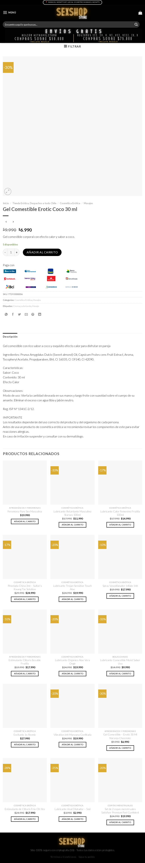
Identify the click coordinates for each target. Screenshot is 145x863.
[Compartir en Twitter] (19, 314)
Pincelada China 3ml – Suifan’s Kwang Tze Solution (25, 587)
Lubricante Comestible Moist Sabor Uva (120, 661)
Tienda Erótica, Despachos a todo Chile (34, 203)
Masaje (35, 306)
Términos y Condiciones (63, 856)
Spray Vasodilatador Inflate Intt (120, 585)
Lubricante (26, 306)
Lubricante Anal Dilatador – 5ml (72, 809)
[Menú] (9, 12)
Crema (16, 306)
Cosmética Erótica (70, 203)
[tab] (10, 337)
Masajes (88, 203)
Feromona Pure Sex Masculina (25, 511)
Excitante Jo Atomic (25, 734)
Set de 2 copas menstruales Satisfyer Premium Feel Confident (120, 810)
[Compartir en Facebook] (13, 314)
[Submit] (136, 24)
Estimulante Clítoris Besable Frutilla (25, 661)
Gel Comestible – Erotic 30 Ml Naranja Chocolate (120, 736)
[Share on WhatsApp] (6, 314)
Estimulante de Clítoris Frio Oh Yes (25, 809)
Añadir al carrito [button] (25, 521)
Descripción (10, 336)
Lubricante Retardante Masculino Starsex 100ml (72, 513)
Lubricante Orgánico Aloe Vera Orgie (72, 661)
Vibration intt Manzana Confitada (72, 734)
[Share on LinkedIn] (40, 314)
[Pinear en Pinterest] (33, 314)
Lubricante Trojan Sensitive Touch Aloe (72, 587)
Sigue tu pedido (87, 856)
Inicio (6, 203)
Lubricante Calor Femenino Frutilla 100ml (120, 513)
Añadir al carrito (42, 252)
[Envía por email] (26, 314)
